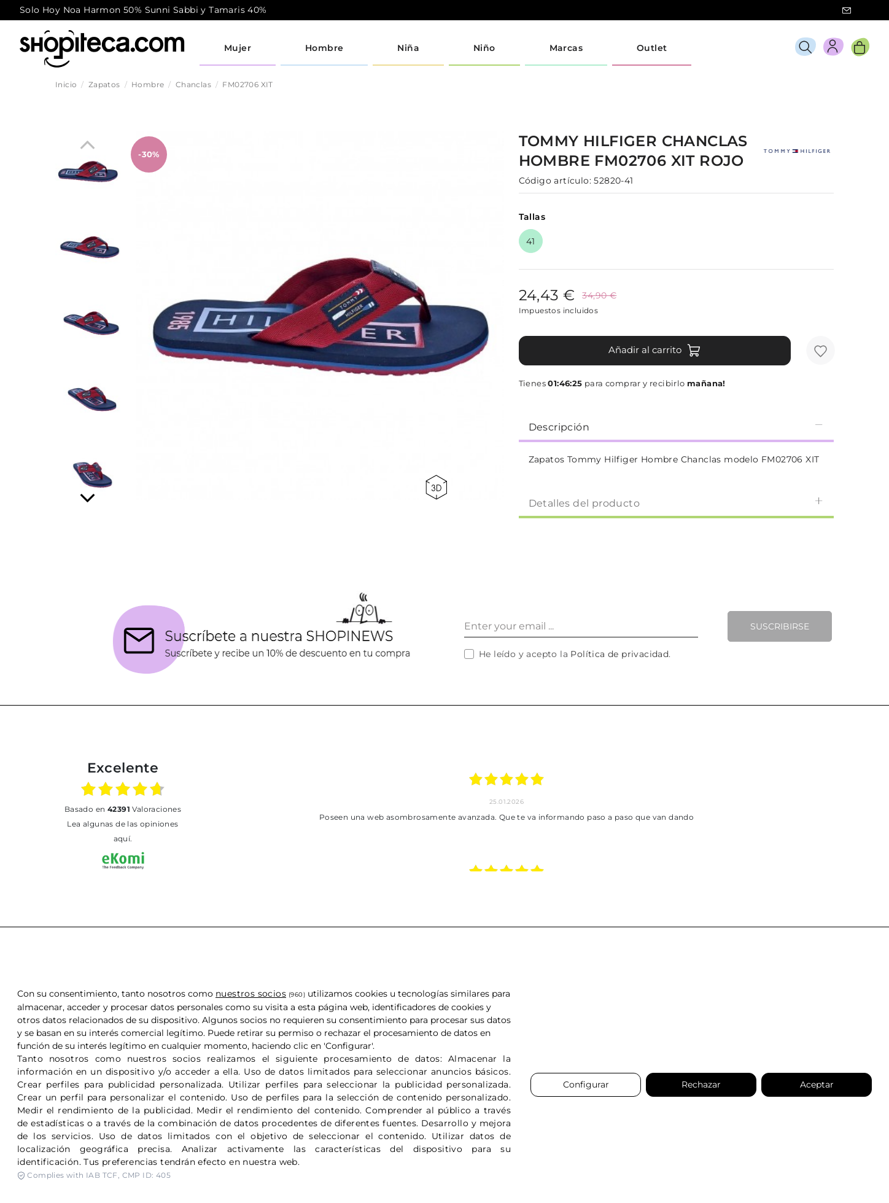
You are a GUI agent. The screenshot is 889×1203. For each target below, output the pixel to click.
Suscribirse (779, 626)
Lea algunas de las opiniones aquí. (122, 831)
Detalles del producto (676, 502)
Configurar (586, 1084)
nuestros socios (250, 993)
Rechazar (701, 1084)
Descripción (676, 426)
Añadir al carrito (654, 350)
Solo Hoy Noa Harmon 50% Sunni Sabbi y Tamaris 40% (143, 9)
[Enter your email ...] (581, 626)
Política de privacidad (619, 654)
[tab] (676, 426)
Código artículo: (555, 180)
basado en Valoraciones (122, 809)
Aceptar (817, 1084)
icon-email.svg (847, 10)
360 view (436, 487)
